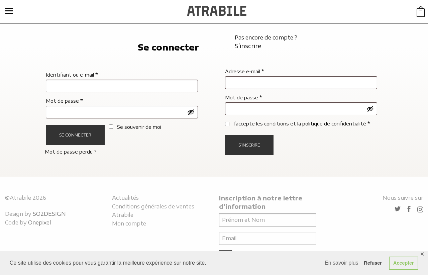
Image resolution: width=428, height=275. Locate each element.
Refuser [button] (373, 263)
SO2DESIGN (49, 213)
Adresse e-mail (244, 71)
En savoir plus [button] (341, 263)
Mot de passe (64, 101)
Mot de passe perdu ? (71, 152)
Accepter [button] (403, 263)
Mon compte (129, 223)
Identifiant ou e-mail (72, 75)
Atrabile (122, 214)
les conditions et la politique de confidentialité (311, 123)
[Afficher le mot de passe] (191, 112)
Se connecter (75, 135)
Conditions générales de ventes (153, 206)
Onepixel (39, 222)
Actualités (125, 197)
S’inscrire (249, 145)
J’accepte (297, 123)
